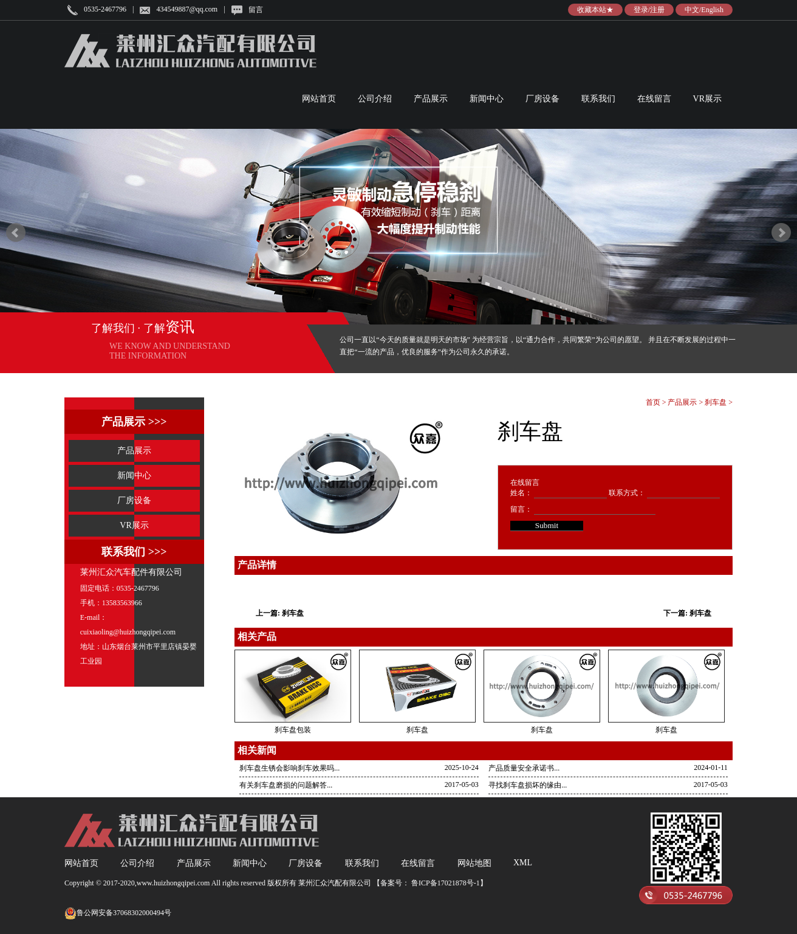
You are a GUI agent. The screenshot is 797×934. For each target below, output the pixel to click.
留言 (255, 9)
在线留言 (654, 98)
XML (522, 862)
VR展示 (707, 98)
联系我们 (598, 98)
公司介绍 (375, 98)
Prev (16, 232)
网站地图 (474, 863)
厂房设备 (542, 98)
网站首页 (319, 98)
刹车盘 (716, 402)
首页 (653, 402)
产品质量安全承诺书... (523, 768)
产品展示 (431, 98)
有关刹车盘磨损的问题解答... (285, 785)
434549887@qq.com (186, 9)
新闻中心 (487, 98)
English (712, 9)
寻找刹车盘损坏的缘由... (527, 785)
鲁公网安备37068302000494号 (117, 913)
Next (781, 232)
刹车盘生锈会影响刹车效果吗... (289, 768)
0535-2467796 (105, 9)
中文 (692, 9)
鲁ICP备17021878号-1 (444, 883)
